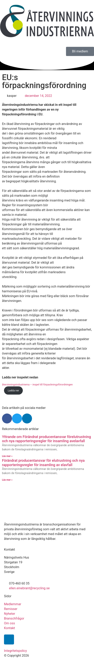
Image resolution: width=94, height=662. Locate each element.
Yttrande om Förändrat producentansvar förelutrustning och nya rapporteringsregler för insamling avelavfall (46, 439)
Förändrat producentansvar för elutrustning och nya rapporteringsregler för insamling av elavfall (43, 462)
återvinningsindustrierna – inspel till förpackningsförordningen (37, 384)
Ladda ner (13, 390)
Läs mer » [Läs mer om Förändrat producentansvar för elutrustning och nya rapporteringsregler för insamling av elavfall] (7, 479)
